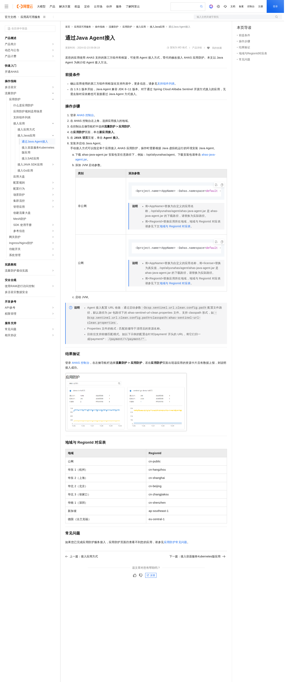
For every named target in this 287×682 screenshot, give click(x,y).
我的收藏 (217, 47)
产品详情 (197, 47)
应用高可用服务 (30, 17)
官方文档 (10, 17)
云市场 (98, 6)
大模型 (41, 6)
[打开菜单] (6, 6)
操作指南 (100, 26)
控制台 (251, 6)
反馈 (151, 575)
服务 (119, 6)
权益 (77, 6)
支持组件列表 (166, 83)
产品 (52, 6)
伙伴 (109, 6)
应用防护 (127, 26)
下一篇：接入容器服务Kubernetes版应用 (197, 556)
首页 (67, 26)
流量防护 (113, 26)
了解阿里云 (133, 6)
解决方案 (64, 6)
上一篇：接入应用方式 (81, 556)
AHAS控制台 (85, 115)
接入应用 (141, 26)
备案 (241, 6)
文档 (232, 6)
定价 (87, 6)
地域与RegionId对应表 (175, 226)
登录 (275, 6)
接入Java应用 (157, 26)
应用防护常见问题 (175, 542)
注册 (260, 6)
